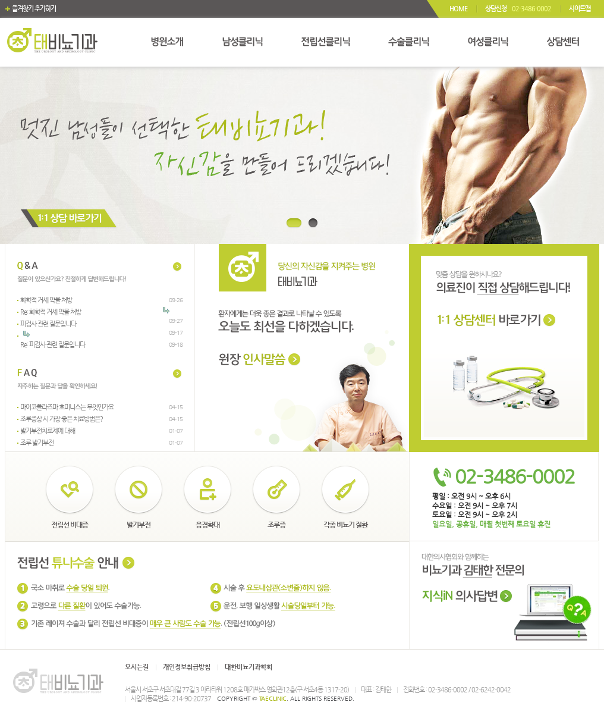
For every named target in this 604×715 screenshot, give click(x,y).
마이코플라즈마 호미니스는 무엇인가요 (67, 407)
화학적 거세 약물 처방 (46, 300)
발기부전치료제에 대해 (47, 431)
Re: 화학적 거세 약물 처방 (50, 312)
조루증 (276, 524)
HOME (458, 8)
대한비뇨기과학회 (248, 667)
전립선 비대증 (69, 524)
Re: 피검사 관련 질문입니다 (52, 345)
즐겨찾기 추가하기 (34, 8)
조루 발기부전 (37, 443)
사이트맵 (579, 8)
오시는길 (137, 667)
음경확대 (207, 524)
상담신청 (518, 8)
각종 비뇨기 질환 (345, 524)
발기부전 (138, 524)
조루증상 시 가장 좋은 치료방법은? (61, 419)
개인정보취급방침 (186, 667)
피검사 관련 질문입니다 (48, 324)
